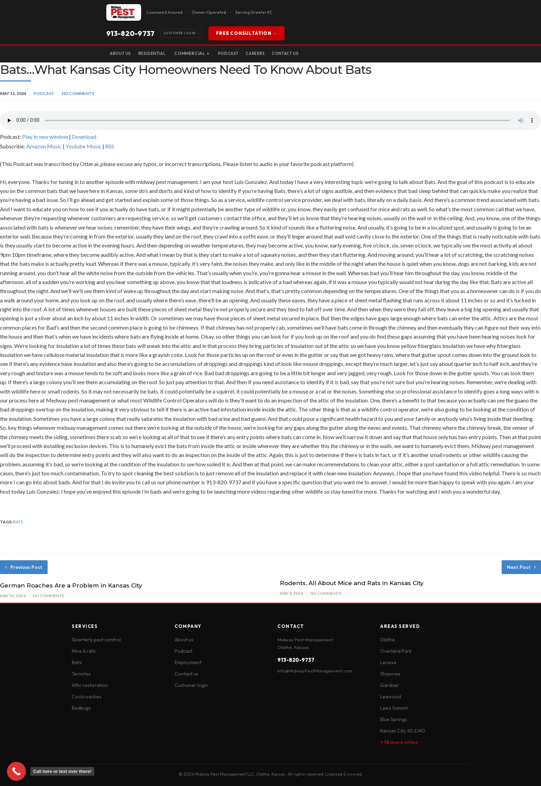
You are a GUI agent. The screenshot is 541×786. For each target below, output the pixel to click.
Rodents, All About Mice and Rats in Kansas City (352, 583)
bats (18, 521)
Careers (275, 53)
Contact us (186, 674)
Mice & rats (84, 651)
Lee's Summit (394, 708)
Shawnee (390, 674)
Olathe (387, 640)
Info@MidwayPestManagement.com (314, 670)
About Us (123, 53)
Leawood (390, 696)
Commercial (203, 54)
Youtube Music (83, 146)
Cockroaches (86, 696)
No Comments (78, 93)
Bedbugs (81, 708)
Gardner (389, 685)
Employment (188, 662)
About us (184, 640)
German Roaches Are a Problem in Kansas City (71, 585)
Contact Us (311, 53)
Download (84, 136)
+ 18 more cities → (401, 742)
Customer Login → (132, 33)
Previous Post (23, 567)
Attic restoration (90, 685)
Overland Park (396, 651)
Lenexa (388, 662)
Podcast (243, 53)
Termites (81, 674)
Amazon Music (44, 146)
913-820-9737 (188, 33)
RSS (109, 146)
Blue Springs (393, 719)
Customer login (191, 685)
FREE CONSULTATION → (256, 33)
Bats (77, 662)
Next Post (521, 567)
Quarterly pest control (96, 640)
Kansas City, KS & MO (402, 731)
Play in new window (45, 136)
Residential (161, 53)
